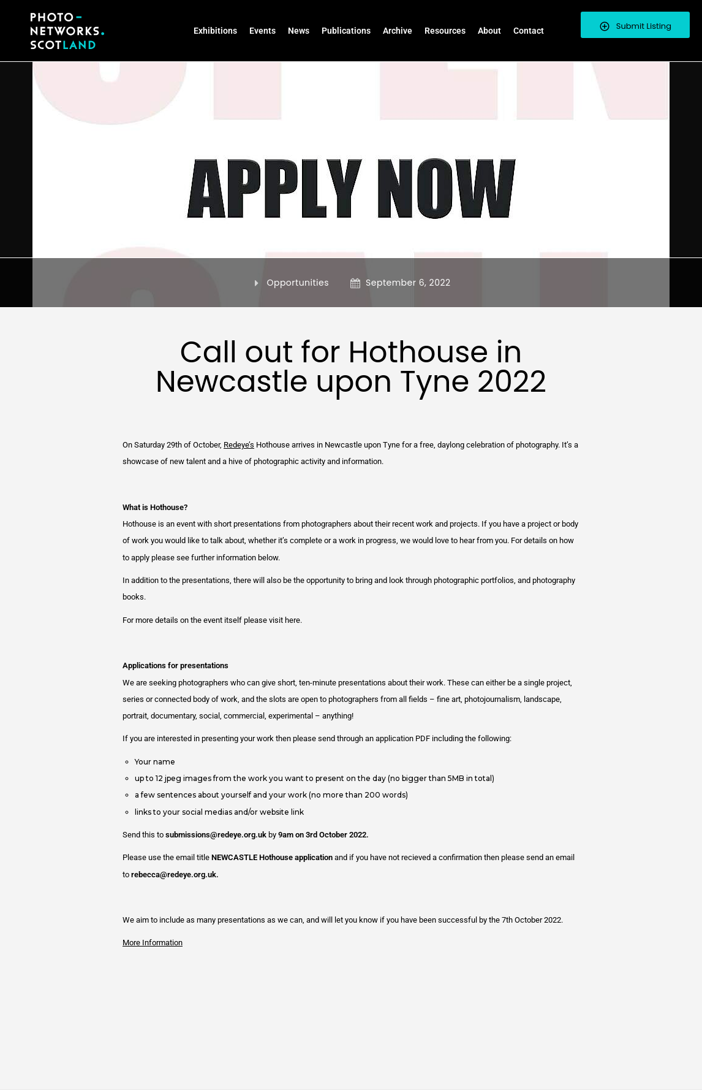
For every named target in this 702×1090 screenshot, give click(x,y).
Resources (445, 31)
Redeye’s (239, 444)
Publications (346, 31)
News (298, 31)
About (489, 31)
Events (262, 31)
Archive (397, 31)
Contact (528, 31)
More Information (153, 942)
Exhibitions (215, 31)
